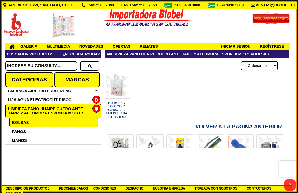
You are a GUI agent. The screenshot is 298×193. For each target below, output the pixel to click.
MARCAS (77, 80)
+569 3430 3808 (187, 5)
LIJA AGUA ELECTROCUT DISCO (40, 99)
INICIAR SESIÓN (235, 46)
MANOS (19, 140)
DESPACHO (134, 188)
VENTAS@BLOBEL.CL (276, 5)
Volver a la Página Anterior (238, 126)
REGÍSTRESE (272, 46)
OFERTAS (121, 46)
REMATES (149, 46)
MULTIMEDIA (58, 46)
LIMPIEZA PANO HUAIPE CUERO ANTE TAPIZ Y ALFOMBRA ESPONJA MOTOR (45, 110)
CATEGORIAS (29, 80)
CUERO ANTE (25, 158)
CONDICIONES (104, 188)
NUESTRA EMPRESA (169, 188)
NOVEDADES (91, 46)
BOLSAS (20, 122)
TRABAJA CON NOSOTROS (216, 188)
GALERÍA (28, 46)
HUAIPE (19, 167)
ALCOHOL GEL (26, 149)
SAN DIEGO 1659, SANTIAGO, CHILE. (39, 5)
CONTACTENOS (259, 188)
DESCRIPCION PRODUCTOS (28, 188)
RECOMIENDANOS (73, 188)
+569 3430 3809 (230, 5)
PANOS (19, 131)
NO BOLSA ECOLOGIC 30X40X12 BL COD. (116, 110)
